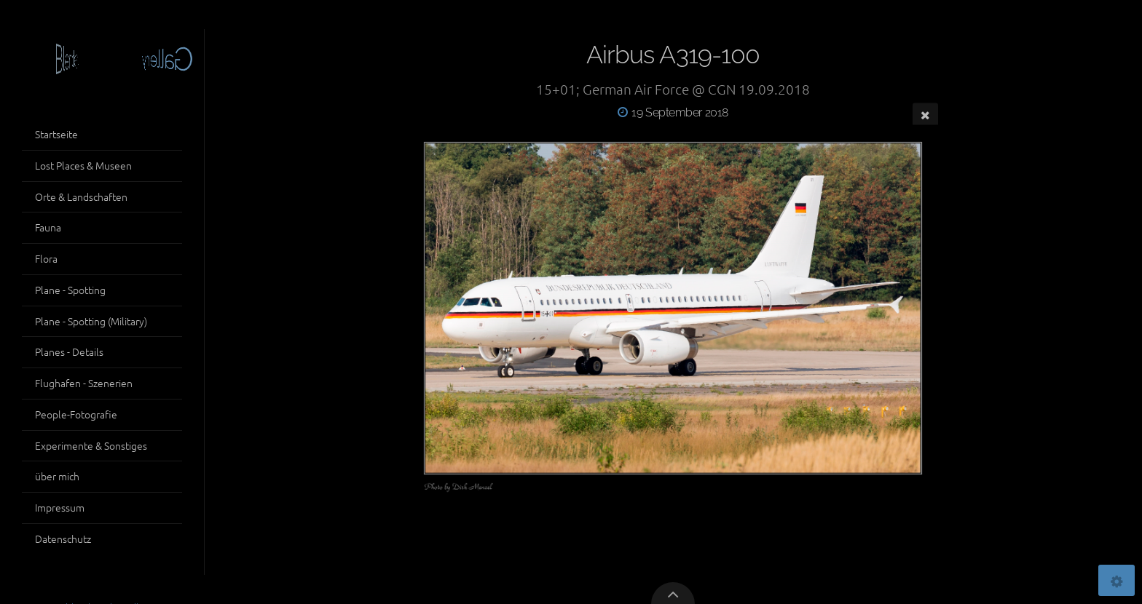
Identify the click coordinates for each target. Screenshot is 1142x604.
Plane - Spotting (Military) (91, 321)
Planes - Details (69, 351)
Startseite (56, 134)
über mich (57, 476)
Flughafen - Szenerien (84, 382)
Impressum (59, 507)
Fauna (48, 227)
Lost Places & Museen (83, 165)
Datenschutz (63, 538)
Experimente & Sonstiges (91, 445)
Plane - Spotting (70, 289)
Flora (46, 258)
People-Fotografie (76, 414)
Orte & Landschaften (81, 196)
